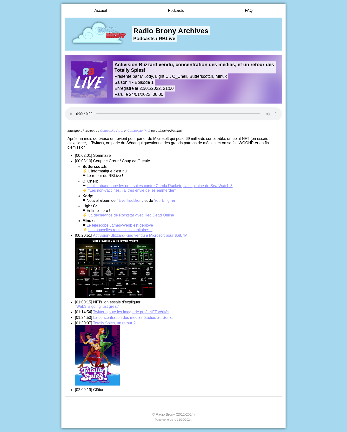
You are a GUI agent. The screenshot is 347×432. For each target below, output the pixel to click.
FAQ (249, 10)
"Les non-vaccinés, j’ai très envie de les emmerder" (132, 190)
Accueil (100, 10)
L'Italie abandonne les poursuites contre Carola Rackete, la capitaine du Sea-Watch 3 (160, 186)
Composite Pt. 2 (138, 130)
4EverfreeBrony (130, 200)
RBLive (167, 38)
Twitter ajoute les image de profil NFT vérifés (131, 312)
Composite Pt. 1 (111, 130)
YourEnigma (164, 200)
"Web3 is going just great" (97, 306)
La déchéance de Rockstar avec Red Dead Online (131, 215)
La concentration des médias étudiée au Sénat (133, 317)
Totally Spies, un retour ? (114, 323)
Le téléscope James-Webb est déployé (120, 225)
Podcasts (176, 10)
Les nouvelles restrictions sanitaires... (120, 230)
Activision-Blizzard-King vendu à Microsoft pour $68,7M (140, 235)
